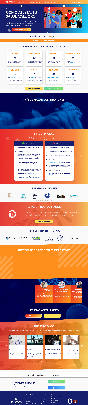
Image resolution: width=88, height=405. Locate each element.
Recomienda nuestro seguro (53, 77)
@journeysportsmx (56, 400)
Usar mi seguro (35, 2)
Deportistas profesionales (54, 162)
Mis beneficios (23, 2)
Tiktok (43, 401)
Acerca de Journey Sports (31, 403)
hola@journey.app (55, 398)
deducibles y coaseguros (74, 77)
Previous (3, 292)
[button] (44, 374)
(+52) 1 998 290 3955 (56, 396)
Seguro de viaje (47, 2)
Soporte (53, 402)
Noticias (28, 401)
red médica (13, 77)
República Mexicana (73, 62)
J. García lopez (33, 173)
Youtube (43, 403)
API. (21, 62)
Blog (56, 2)
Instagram (44, 399)
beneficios (33, 77)
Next (83, 292)
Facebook (43, 397)
